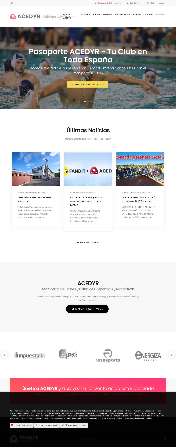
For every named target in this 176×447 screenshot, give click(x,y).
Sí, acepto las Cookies (81, 425)
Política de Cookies (144, 418)
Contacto (148, 14)
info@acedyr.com (157, 3)
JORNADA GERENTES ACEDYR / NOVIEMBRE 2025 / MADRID (138, 199)
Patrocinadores (122, 14)
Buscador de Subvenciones (110, 3)
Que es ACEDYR (67, 16)
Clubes (96, 14)
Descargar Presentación (87, 311)
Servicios (107, 14)
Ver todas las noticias (88, 245)
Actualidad (84, 14)
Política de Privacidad (74, 418)
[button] (85, 101)
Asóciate (160, 14)
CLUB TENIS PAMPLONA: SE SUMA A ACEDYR (34, 199)
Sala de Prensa (135, 3)
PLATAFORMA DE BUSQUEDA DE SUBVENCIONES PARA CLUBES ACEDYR (86, 201)
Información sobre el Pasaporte (87, 85)
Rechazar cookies (22, 425)
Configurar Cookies (51, 425)
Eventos (137, 14)
